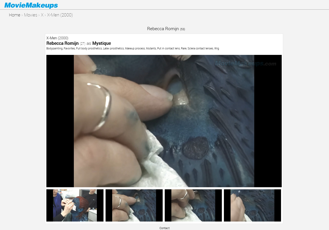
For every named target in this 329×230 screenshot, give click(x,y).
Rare (183, 48)
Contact (164, 228)
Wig (216, 48)
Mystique (101, 43)
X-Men (51, 37)
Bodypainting (54, 48)
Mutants (151, 48)
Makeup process (135, 48)
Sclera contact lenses (200, 48)
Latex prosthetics (113, 48)
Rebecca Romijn (166, 28)
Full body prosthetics (89, 48)
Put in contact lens (168, 48)
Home (14, 15)
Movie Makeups (37, 4)
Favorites (69, 48)
